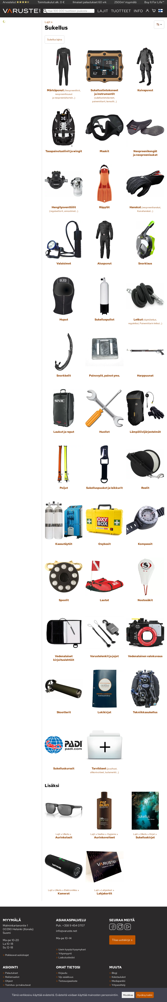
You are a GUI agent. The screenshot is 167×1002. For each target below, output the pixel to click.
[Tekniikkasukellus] (145, 696)
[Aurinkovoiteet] (104, 818)
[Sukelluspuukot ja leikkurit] (104, 472)
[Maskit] (104, 135)
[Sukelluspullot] (104, 303)
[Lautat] (104, 584)
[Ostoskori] (154, 11)
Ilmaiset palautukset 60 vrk (89, 2)
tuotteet (121, 11)
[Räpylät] (104, 191)
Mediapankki (118, 981)
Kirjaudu (62, 972)
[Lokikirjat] (104, 696)
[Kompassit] (145, 528)
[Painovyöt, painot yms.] (104, 359)
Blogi (114, 972)
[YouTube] (128, 927)
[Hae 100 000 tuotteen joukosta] (69, 11)
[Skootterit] (64, 696)
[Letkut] (145, 303)
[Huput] (64, 303)
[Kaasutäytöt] (64, 528)
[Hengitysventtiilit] (64, 191)
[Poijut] (64, 472)
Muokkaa (128, 995)
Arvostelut (16, 2)
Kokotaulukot (119, 976)
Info (138, 11)
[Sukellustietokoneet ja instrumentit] (104, 77)
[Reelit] (145, 472)
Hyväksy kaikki (144, 995)
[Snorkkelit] (64, 359)
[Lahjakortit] (104, 874)
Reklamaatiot (12, 976)
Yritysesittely (118, 985)
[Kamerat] (64, 874)
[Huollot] (104, 415)
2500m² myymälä (125, 2)
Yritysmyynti (65, 953)
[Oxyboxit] (104, 528)
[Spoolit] (64, 584)
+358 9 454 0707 (73, 925)
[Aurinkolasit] (64, 818)
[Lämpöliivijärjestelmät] (145, 415)
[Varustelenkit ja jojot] (104, 640)
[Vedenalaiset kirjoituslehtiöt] (64, 640)
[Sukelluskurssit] (64, 752)
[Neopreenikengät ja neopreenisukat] (145, 135)
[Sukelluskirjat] (145, 818)
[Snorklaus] (145, 247)
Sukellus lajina (54, 39)
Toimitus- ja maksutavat (18, 985)
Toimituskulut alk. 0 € (51, 2)
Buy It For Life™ (154, 2)
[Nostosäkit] (145, 584)
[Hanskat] (145, 191)
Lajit (102, 11)
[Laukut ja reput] (64, 415)
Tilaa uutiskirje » (122, 940)
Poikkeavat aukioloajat (17, 955)
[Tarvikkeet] (104, 752)
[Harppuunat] (145, 359)
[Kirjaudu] (147, 11)
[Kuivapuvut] (145, 77)
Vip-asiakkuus (65, 976)
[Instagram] (120, 927)
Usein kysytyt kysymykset (72, 949)
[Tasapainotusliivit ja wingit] (64, 135)
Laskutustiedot (66, 957)
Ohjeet (9, 981)
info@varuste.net (66, 931)
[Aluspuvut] (104, 247)
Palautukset (11, 972)
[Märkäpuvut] (64, 77)
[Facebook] (112, 927)
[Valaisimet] (64, 247)
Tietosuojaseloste (67, 981)
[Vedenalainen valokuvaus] (145, 640)
